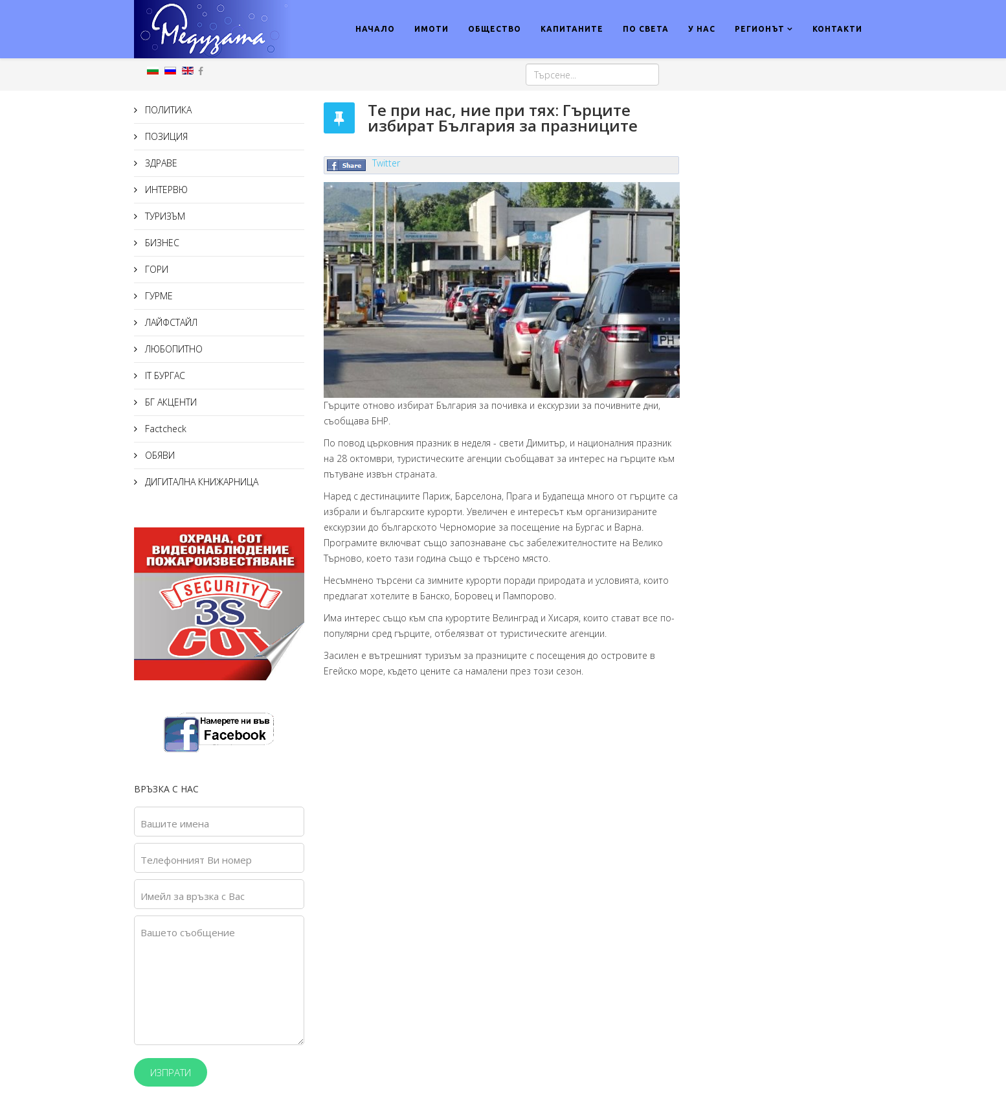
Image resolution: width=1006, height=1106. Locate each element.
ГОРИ (155, 269)
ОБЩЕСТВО (494, 29)
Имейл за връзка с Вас (192, 896)
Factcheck (164, 428)
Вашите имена (174, 823)
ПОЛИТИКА (167, 110)
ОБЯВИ (158, 455)
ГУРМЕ (157, 296)
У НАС (701, 29)
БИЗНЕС (160, 242)
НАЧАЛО (375, 29)
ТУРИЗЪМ (163, 216)
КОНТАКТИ (837, 29)
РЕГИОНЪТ (760, 29)
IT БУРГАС (163, 375)
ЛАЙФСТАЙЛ (169, 322)
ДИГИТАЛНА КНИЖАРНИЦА (200, 482)
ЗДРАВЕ (159, 163)
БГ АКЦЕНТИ (169, 402)
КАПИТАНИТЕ (572, 29)
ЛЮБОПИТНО (172, 349)
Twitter (386, 163)
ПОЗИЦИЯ (165, 136)
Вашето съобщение (187, 932)
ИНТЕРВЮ (165, 189)
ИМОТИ (431, 29)
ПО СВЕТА (646, 29)
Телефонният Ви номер (196, 859)
